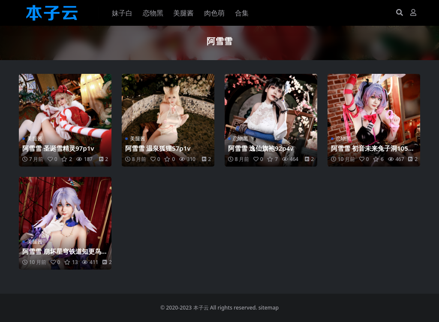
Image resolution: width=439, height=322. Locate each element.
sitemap (269, 307)
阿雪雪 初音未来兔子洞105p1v (373, 152)
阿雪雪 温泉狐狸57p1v (158, 148)
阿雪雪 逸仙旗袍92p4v (261, 148)
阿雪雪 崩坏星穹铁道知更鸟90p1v (63, 255)
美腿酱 (34, 138)
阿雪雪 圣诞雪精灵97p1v (58, 148)
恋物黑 (240, 138)
